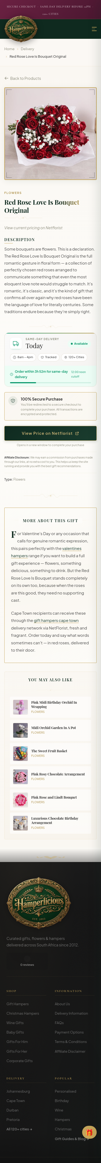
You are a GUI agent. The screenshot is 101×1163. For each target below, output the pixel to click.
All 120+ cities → (19, 1112)
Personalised (65, 1074)
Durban (12, 1093)
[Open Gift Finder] (89, 1132)
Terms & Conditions (71, 1024)
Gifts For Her (16, 1034)
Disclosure (65, 1155)
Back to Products (22, 78)
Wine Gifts (15, 1005)
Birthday (62, 1083)
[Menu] (94, 29)
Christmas (63, 1112)
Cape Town (15, 1083)
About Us (62, 986)
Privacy (47, 1155)
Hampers (62, 1102)
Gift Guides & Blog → (72, 1121)
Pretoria (13, 1102)
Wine (59, 1093)
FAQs (59, 1005)
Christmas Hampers (22, 996)
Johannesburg (18, 1074)
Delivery (27, 49)
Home (9, 49)
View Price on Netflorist (50, 433)
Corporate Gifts (19, 1043)
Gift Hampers (17, 986)
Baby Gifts (15, 1015)
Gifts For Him (17, 1024)
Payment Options (69, 1015)
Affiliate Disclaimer (70, 1034)
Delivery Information (71, 996)
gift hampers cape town (56, 620)
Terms (33, 1155)
